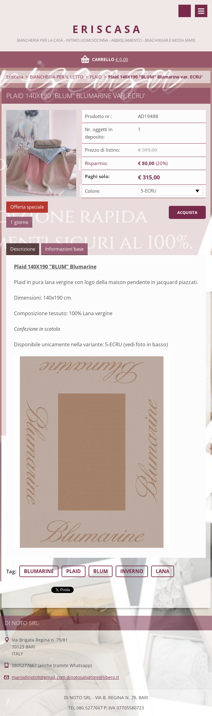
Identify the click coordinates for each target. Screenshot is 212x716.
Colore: (92, 191)
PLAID (96, 77)
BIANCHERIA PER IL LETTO (56, 77)
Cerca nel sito (184, 11)
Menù (201, 11)
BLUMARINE (39, 571)
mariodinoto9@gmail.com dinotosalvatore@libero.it (65, 677)
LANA (162, 571)
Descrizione (22, 249)
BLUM (100, 571)
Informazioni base (64, 249)
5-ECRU (148, 190)
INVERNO (131, 571)
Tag (10, 571)
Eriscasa (14, 77)
